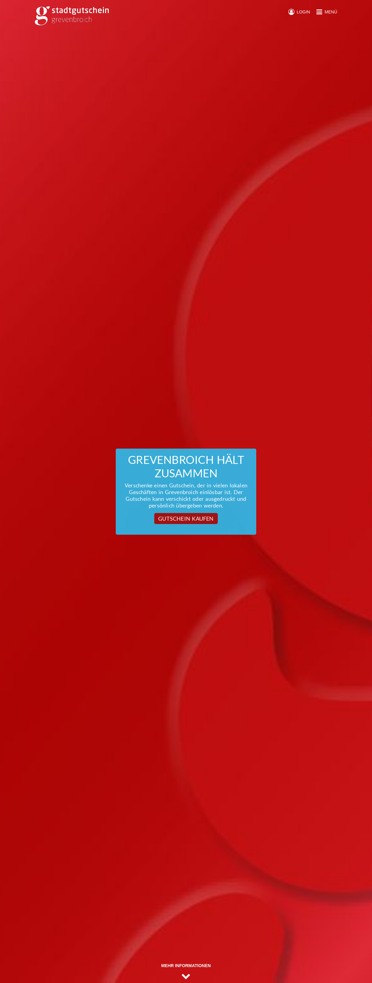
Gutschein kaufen (185, 518)
